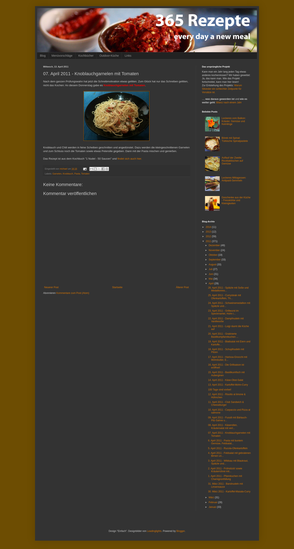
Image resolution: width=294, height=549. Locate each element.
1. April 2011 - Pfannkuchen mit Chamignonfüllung (225, 477)
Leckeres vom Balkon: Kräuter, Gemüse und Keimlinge (234, 121)
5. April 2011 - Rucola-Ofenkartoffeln (228, 448)
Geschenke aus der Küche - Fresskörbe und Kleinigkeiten (236, 200)
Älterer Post (182, 287)
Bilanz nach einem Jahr (229, 102)
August (213, 264)
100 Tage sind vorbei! (219, 389)
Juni (211, 274)
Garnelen (57, 173)
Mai (211, 278)
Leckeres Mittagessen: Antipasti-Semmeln (234, 179)
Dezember (215, 245)
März (212, 497)
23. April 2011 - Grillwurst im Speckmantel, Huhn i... (223, 312)
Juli (211, 269)
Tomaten (85, 173)
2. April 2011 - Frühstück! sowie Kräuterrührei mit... (225, 470)
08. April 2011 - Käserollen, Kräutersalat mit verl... (222, 426)
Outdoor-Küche (109, 55)
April (211, 283)
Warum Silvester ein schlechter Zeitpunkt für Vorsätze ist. (222, 89)
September (215, 259)
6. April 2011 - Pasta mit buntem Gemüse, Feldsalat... (225, 442)
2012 (209, 236)
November (215, 250)
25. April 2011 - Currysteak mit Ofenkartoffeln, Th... (224, 297)
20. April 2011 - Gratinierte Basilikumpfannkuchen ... (223, 335)
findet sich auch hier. (129, 158)
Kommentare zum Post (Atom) (72, 293)
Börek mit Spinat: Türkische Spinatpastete (235, 139)
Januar (213, 507)
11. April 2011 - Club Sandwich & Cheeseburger (226, 403)
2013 (209, 231)
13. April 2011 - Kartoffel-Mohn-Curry (228, 384)
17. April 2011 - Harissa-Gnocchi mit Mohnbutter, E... (227, 358)
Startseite (117, 287)
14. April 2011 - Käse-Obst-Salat (225, 380)
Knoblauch (68, 173)
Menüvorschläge (62, 55)
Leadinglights (154, 531)
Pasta (77, 173)
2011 (209, 241)
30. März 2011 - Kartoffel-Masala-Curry (229, 491)
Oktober (213, 255)
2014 (209, 227)
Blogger (180, 531)
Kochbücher (86, 55)
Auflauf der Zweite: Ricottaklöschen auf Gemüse (232, 160)
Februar (213, 502)
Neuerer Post (51, 287)
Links (128, 55)
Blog (43, 55)
